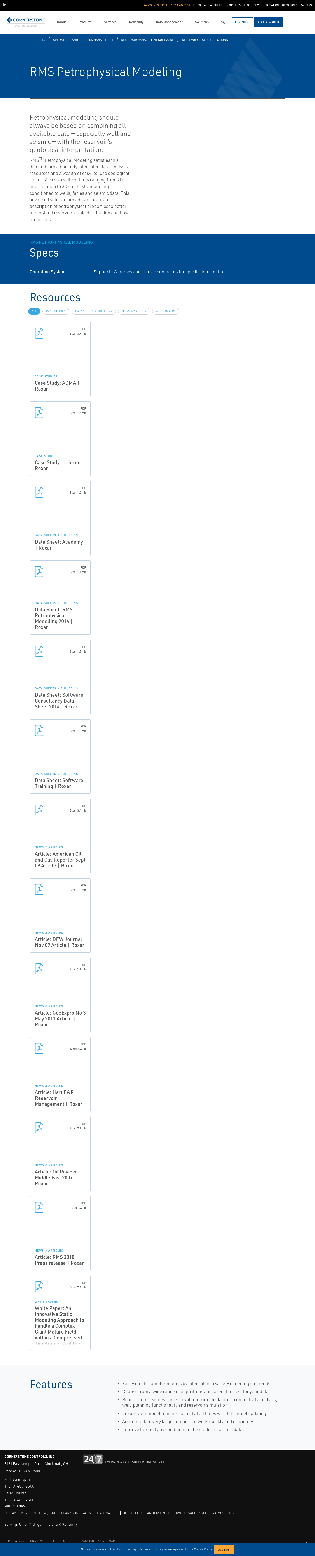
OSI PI (234, 1513)
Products (37, 39)
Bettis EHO (132, 1513)
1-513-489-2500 (19, 1486)
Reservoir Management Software (147, 39)
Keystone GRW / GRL (38, 1513)
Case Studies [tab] (56, 311)
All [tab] (34, 311)
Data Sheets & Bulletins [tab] (93, 311)
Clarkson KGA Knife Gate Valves (89, 1513)
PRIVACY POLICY (88, 1540)
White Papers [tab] (166, 311)
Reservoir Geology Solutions (205, 39)
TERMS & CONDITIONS (20, 1540)
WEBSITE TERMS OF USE (57, 1540)
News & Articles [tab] (134, 311)
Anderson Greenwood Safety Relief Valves (185, 1513)
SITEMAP (108, 1540)
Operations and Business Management (83, 39)
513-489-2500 (28, 1471)
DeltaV (10, 1513)
